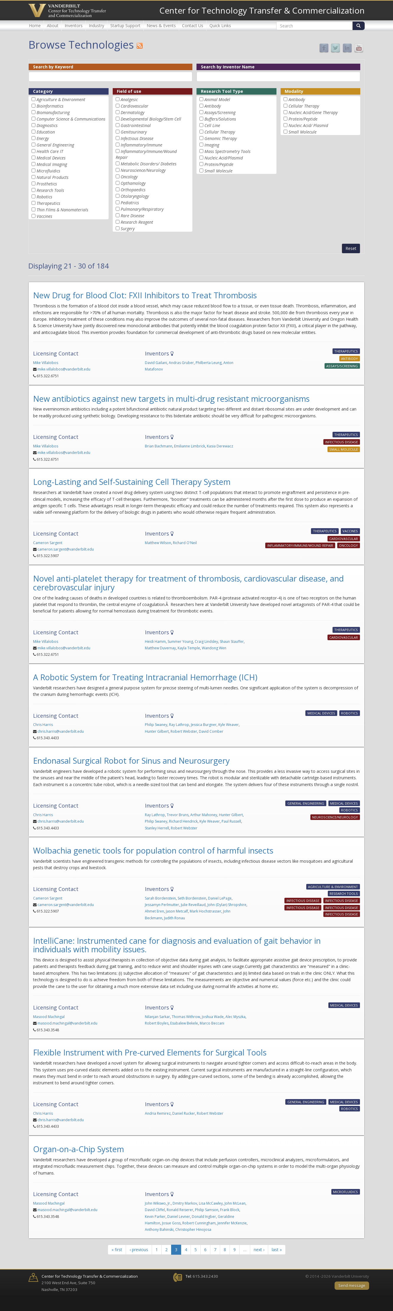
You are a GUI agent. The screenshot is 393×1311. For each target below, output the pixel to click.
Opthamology (133, 183)
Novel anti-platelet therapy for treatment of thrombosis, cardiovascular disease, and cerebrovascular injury (188, 583)
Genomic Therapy (220, 138)
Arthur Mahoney (203, 814)
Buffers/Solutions (220, 119)
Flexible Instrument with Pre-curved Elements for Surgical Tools (149, 1052)
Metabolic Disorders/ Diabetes (148, 164)
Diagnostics (47, 125)
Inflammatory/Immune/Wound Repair (300, 545)
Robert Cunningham (199, 1223)
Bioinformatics (50, 106)
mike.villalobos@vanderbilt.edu (63, 369)
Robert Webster (184, 731)
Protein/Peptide (218, 164)
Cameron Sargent (47, 542)
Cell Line (212, 125)
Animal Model (217, 99)
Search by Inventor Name (228, 67)
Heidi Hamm (155, 641)
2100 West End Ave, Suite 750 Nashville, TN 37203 (90, 1283)
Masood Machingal (49, 1016)
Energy (43, 138)
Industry (96, 25)
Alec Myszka (235, 1016)
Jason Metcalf (177, 911)
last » (277, 1249)
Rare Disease (132, 215)
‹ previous (139, 1249)
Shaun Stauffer (232, 641)
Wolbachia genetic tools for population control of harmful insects (153, 850)
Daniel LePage (220, 898)
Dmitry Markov (185, 1203)
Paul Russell (231, 821)
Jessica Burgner (204, 724)
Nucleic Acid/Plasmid (223, 158)
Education (46, 132)
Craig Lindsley (206, 641)
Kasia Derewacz (220, 446)
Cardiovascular (134, 106)
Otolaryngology (135, 196)
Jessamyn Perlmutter (162, 904)
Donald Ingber (204, 1216)
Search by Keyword (53, 67)
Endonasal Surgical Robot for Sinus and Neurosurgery (131, 760)
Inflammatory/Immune (141, 145)
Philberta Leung (209, 362)
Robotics (44, 197)
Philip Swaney (156, 724)
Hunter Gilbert (157, 731)
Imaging (211, 145)
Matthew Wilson (158, 542)
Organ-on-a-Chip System (78, 1149)
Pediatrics (130, 202)
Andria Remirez (158, 1113)
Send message (351, 1285)
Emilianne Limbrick (189, 446)
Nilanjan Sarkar (157, 1016)
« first (117, 1249)
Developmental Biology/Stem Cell (151, 119)
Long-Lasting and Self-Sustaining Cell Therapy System (131, 481)
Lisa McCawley (211, 1203)
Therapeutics (48, 203)
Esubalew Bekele (184, 1023)
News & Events (161, 25)
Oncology (129, 176)
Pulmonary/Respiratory (142, 209)
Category (43, 91)
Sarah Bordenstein (160, 898)
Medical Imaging (52, 164)
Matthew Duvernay (160, 647)
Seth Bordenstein (192, 898)
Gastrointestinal (136, 125)
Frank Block (229, 1209)
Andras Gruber (181, 362)
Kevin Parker (155, 1216)
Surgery (128, 228)
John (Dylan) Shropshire (226, 904)
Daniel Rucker (183, 1113)
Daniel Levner (178, 1216)
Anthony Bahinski (159, 1229)
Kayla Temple (189, 647)
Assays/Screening (219, 112)
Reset (350, 248)
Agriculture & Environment (61, 99)
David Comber (211, 731)
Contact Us (192, 25)
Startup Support (125, 25)
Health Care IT (50, 151)
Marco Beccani (212, 1023)
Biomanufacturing (53, 112)
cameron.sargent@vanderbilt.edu (65, 549)
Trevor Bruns (178, 814)
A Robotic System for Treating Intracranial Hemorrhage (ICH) (145, 677)
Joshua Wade (213, 1016)
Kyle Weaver (228, 724)
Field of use (129, 91)
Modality (294, 91)
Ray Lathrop (179, 724)
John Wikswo (155, 1203)
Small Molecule (218, 171)
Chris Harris (43, 724)
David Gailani (156, 362)
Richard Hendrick (183, 821)
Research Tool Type (222, 91)
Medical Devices (51, 158)
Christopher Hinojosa (193, 1229)
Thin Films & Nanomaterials (62, 210)
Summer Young (180, 641)
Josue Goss (171, 1223)
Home (35, 25)
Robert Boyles (156, 1023)
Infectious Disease (137, 138)
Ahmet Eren (154, 911)
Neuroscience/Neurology (143, 170)
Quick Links (220, 25)
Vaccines (44, 216)
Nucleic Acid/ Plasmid (308, 125)
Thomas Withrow (186, 1016)
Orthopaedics (133, 189)
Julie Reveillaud (193, 904)
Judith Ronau (174, 917)
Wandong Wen (214, 647)
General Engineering (55, 145)
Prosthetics (47, 184)
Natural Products (52, 177)
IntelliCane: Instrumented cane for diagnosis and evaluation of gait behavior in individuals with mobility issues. (177, 945)
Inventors (74, 25)
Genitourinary (134, 132)
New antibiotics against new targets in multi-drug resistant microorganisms (171, 398)
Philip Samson (206, 1209)
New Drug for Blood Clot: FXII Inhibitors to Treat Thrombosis (145, 295)
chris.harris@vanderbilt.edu (60, 731)
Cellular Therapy (219, 132)
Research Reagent (137, 222)
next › (259, 1249)
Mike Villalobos (45, 362)
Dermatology (132, 112)
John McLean (235, 1203)
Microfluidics (48, 171)
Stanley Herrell (157, 828)
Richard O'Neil (185, 542)
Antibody (212, 106)
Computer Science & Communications (71, 119)
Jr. (169, 1203)
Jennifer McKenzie (232, 1223)
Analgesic (129, 99)
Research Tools (50, 190)
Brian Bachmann (158, 446)
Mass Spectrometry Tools (227, 151)
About (52, 25)
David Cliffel (155, 1209)
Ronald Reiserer (180, 1209)
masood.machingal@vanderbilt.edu (67, 1023)
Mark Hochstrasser (205, 911)
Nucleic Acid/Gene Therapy (313, 112)
